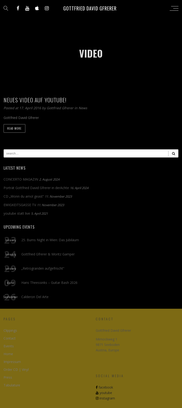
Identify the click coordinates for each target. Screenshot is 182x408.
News (82, 108)
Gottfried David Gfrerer (90, 8)
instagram (105, 398)
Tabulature (12, 385)
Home (8, 354)
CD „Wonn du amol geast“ (24, 196)
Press (8, 377)
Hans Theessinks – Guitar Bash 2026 (49, 282)
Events (9, 346)
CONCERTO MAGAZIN (21, 179)
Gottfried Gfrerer (60, 108)
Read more (14, 128)
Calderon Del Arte (35, 297)
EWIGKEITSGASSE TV (20, 205)
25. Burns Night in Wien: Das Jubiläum (50, 240)
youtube (104, 392)
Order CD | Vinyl (16, 369)
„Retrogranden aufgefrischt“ (42, 268)
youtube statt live (17, 213)
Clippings (10, 330)
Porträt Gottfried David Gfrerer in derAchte (36, 188)
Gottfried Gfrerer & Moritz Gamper (48, 254)
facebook (104, 387)
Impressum (12, 361)
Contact (10, 338)
